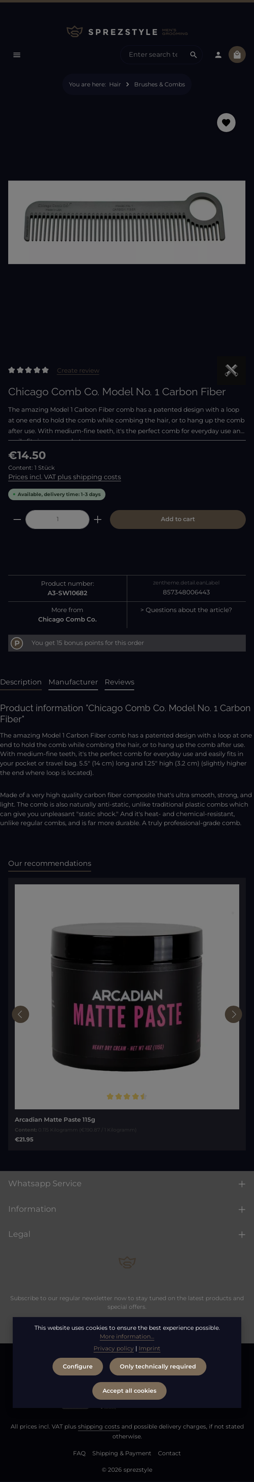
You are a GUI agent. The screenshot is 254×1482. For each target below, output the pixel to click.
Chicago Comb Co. (67, 620)
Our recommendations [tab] (49, 864)
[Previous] (20, 1015)
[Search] (192, 55)
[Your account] (218, 55)
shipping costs (99, 1427)
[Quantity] (57, 520)
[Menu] (17, 55)
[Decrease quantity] (17, 520)
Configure (78, 1366)
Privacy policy (114, 1348)
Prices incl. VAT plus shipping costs (64, 478)
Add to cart (177, 520)
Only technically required (158, 1366)
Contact (169, 1454)
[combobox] (151, 55)
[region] (127, 226)
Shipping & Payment (121, 1454)
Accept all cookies (129, 1390)
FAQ (79, 1454)
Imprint (149, 1348)
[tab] (21, 683)
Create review (78, 371)
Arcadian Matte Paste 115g (55, 1121)
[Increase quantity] (98, 520)
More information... (127, 1336)
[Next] (233, 1015)
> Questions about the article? (186, 611)
